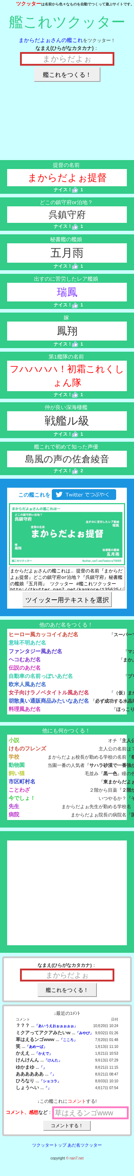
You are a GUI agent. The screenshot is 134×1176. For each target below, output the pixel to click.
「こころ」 (68, 1044)
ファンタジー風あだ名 (35, 655)
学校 (14, 761)
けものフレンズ (27, 753)
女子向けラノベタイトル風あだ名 (49, 697)
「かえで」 (44, 1058)
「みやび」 (84, 1037)
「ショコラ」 (50, 1085)
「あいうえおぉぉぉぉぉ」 (56, 1030)
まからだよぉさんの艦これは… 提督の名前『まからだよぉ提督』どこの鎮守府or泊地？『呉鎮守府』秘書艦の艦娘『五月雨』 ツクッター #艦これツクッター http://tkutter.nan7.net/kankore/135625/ (67, 581)
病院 (14, 819)
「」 (42, 1072)
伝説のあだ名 (25, 672)
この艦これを (66, 495)
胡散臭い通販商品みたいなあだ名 (49, 705)
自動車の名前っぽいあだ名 (41, 680)
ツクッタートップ (49, 1149)
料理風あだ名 (25, 713)
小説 (14, 744)
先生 (14, 810)
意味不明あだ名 (27, 647)
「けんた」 (53, 1065)
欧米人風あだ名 (27, 688)
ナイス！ (66, 189)
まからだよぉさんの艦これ (51, 40)
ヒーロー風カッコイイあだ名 (43, 639)
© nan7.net (75, 1163)
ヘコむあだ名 (25, 664)
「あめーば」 (36, 1051)
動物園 (17, 769)
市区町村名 (22, 786)
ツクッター (28, 3)
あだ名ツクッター (85, 1149)
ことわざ (19, 794)
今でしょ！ (22, 802)
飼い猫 (17, 777)
